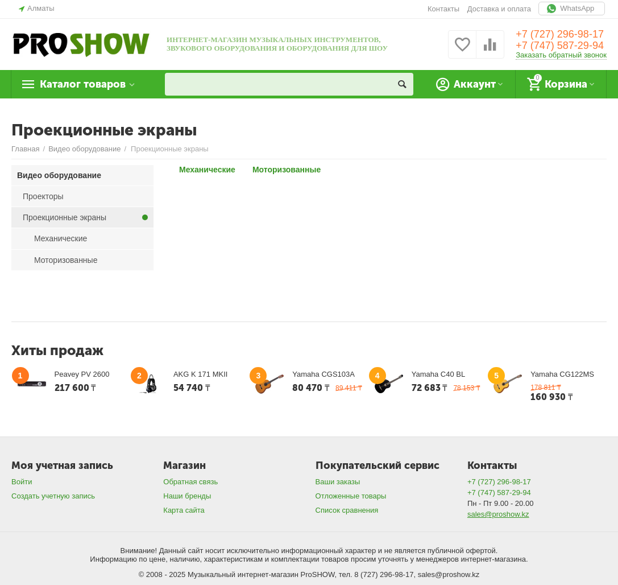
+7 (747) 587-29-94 (560, 45)
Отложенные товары (351, 496)
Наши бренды (187, 496)
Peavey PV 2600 (82, 374)
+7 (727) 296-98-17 (560, 34)
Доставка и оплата (499, 9)
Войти (21, 481)
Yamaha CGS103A (323, 374)
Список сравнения (347, 510)
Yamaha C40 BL (439, 374)
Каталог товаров (83, 84)
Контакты (443, 9)
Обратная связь (190, 481)
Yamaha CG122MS (562, 374)
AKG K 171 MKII (200, 374)
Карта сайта (184, 510)
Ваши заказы (338, 481)
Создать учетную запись (53, 496)
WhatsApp (571, 8)
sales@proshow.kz (498, 514)
